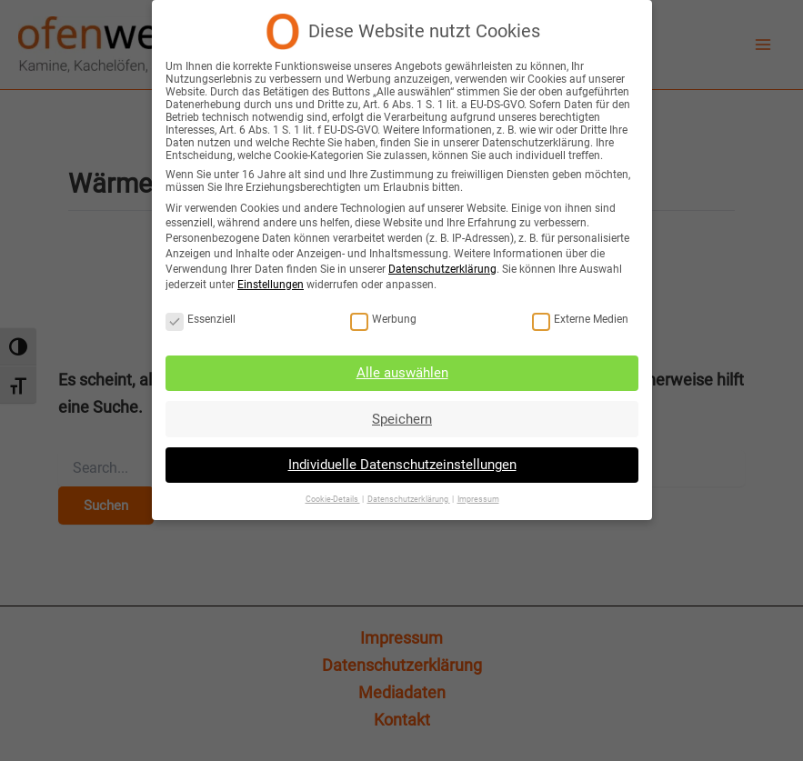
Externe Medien (576, 318)
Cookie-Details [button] (333, 494)
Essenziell (203, 318)
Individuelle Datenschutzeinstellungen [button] (401, 462)
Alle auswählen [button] (401, 371)
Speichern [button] (401, 416)
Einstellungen (273, 283)
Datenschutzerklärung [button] (407, 494)
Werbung (384, 318)
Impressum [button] (476, 494)
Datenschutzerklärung (441, 269)
